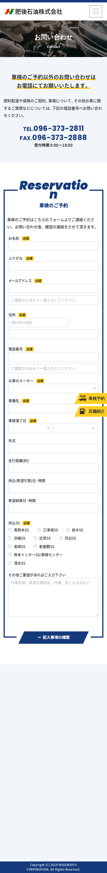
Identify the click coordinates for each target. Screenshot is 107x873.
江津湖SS (47, 530)
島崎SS (16, 546)
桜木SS (74, 530)
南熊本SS (18, 530)
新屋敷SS (44, 546)
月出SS (67, 538)
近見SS (42, 538)
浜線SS (16, 538)
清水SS (16, 563)
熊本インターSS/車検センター (35, 555)
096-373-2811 (59, 128)
